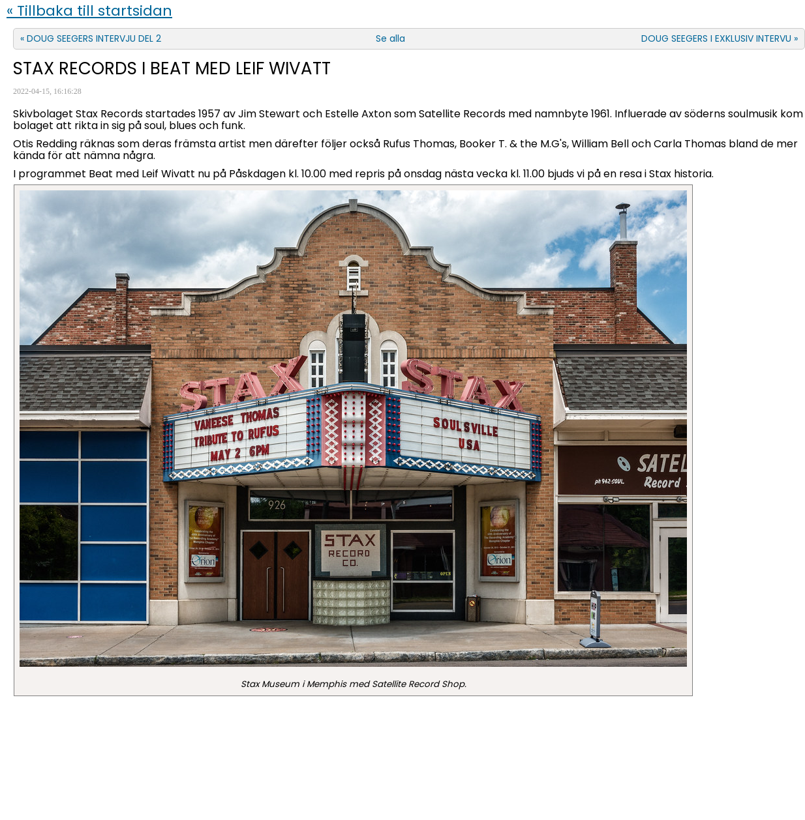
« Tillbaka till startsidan (89, 11)
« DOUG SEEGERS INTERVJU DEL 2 (90, 38)
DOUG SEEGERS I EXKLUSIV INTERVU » (719, 38)
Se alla (390, 38)
